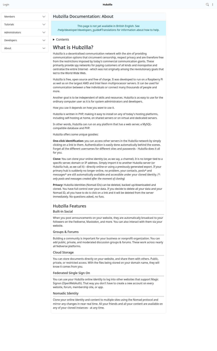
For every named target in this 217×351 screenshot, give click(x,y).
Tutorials (9, 24)
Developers (10, 40)
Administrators (12, 32)
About (7, 48)
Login (6, 4)
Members (9, 16)
